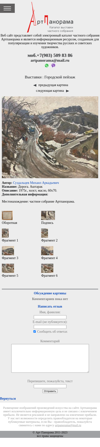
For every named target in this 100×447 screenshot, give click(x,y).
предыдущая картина (50, 85)
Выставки (33, 77)
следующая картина (52, 90)
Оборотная (9, 218)
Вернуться (8, 404)
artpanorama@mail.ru (68, 431)
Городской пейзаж (59, 77)
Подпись (48, 218)
